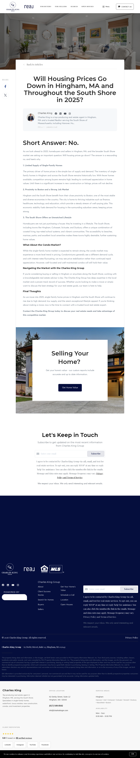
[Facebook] (3, 584)
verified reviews (24, 738)
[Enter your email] (63, 453)
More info (113, 754)
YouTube (33, 745)
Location (64, 600)
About (40, 587)
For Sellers (61, 6)
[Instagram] (18, 584)
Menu (106, 7)
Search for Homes (46, 600)
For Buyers (45, 6)
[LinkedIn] (8, 584)
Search (74, 6)
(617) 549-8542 (56, 706)
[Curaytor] (14, 599)
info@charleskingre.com (58, 710)
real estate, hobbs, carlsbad (70, 529)
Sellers (41, 609)
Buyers (41, 605)
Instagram (20, 745)
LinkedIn (8, 745)
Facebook (45, 745)
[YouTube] (13, 584)
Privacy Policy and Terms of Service (99, 617)
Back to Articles (35, 64)
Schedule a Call (67, 595)
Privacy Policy (131, 637)
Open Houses (88, 6)
